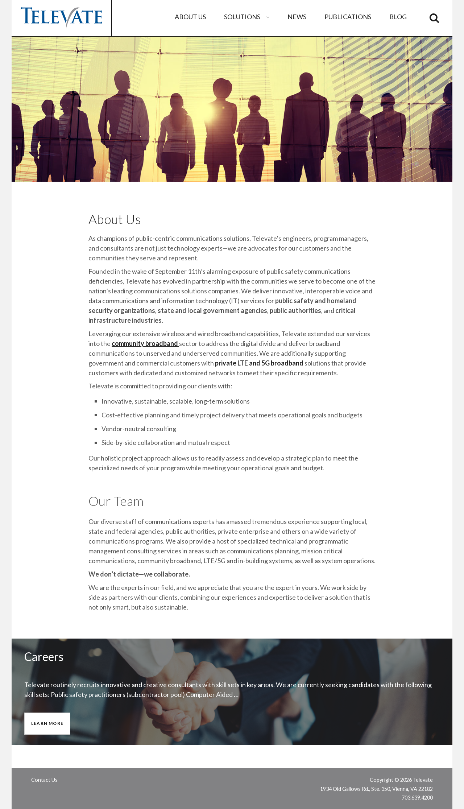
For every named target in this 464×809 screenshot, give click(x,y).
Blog (398, 17)
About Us (190, 17)
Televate (61, 18)
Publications (347, 17)
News (296, 17)
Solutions (247, 17)
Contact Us (44, 780)
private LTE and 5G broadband (259, 363)
